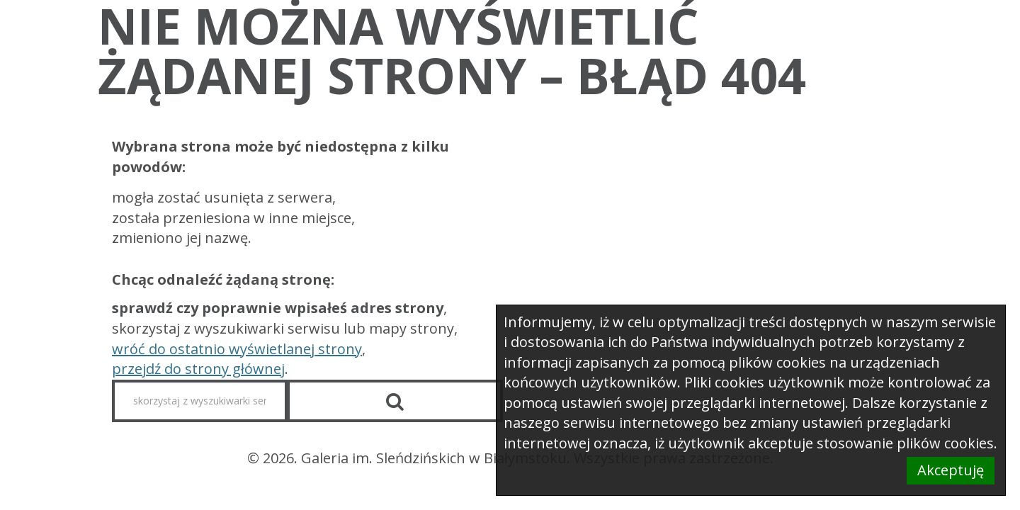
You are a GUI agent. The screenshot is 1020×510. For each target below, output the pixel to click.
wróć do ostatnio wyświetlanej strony (237, 348)
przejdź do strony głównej (198, 368)
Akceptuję (950, 470)
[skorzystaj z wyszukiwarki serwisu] (200, 401)
